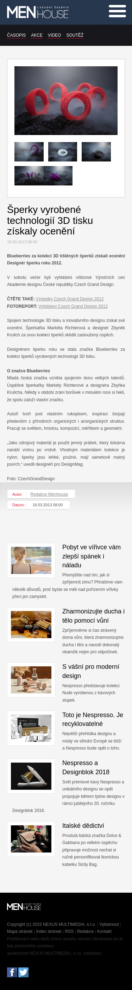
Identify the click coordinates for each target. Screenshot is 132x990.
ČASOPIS (16, 35)
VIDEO (54, 35)
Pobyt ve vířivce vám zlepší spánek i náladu (91, 556)
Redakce (85, 931)
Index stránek (49, 931)
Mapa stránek (20, 931)
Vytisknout (109, 924)
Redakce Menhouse (49, 494)
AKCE (37, 35)
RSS (69, 931)
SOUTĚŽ (74, 35)
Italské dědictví (83, 825)
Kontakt (104, 931)
